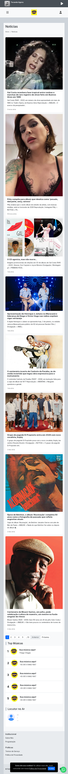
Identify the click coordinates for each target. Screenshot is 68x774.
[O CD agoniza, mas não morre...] (34, 246)
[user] (60, 12)
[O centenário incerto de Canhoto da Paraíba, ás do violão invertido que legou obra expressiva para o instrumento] (34, 363)
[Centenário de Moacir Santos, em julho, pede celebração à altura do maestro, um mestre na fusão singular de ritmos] (34, 584)
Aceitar (51, 768)
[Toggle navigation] (7, 12)
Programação (10, 742)
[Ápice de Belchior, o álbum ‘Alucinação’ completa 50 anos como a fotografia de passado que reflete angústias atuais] (34, 494)
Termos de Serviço (12, 751)
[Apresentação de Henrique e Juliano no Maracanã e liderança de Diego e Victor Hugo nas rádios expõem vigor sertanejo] (34, 305)
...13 (27, 637)
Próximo (45, 637)
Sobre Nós (9, 738)
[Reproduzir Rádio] (62, 3)
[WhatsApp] (63, 770)
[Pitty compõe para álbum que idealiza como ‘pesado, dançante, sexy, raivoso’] (34, 165)
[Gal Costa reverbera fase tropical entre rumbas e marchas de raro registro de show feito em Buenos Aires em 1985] (34, 74)
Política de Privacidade (14, 755)
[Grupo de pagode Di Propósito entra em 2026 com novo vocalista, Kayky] (34, 422)
